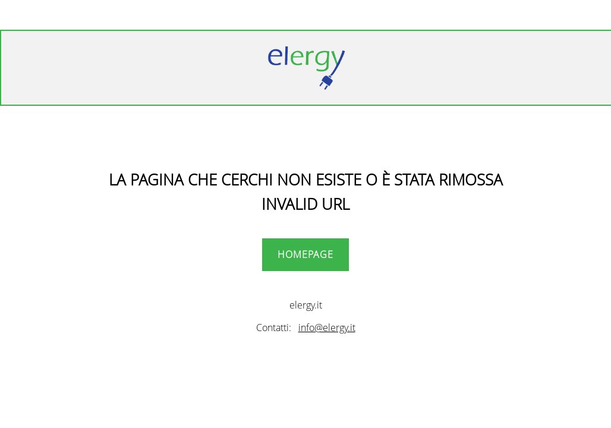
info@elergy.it (326, 327)
